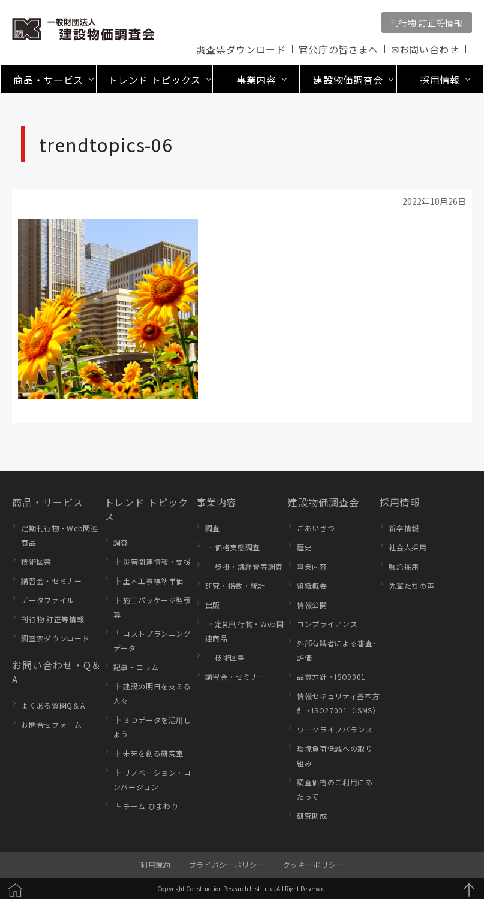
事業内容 (216, 502)
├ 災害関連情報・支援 (152, 561)
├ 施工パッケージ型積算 (152, 607)
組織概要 (312, 585)
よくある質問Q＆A (53, 705)
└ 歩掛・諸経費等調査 (244, 566)
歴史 (304, 547)
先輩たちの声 (411, 585)
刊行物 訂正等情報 (426, 23)
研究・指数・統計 (235, 585)
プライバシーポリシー (227, 864)
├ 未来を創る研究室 (148, 753)
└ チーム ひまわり (146, 806)
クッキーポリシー (313, 864)
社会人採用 (407, 547)
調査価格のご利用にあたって (335, 789)
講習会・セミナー (51, 581)
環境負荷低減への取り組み (335, 755)
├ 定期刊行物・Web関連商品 (244, 631)
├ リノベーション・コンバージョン (152, 779)
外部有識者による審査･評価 (337, 650)
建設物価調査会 (323, 502)
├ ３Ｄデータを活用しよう (152, 727)
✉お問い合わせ (425, 49)
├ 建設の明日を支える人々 (152, 693)
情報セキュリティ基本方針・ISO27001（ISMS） (338, 703)
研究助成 (312, 815)
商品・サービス (47, 502)
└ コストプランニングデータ (152, 640)
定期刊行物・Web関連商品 (59, 535)
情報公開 (312, 605)
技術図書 (36, 561)
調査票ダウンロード (241, 49)
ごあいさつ (316, 528)
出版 (212, 605)
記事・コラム (136, 667)
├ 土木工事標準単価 (148, 581)
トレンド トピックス (146, 509)
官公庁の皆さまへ (338, 49)
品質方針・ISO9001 (331, 676)
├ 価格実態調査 (232, 547)
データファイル (47, 600)
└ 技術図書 (225, 657)
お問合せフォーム (51, 724)
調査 (120, 542)
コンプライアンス (327, 624)
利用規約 (155, 864)
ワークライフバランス (335, 729)
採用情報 (400, 502)
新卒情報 (404, 528)
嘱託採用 (404, 566)
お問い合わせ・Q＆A (56, 672)
